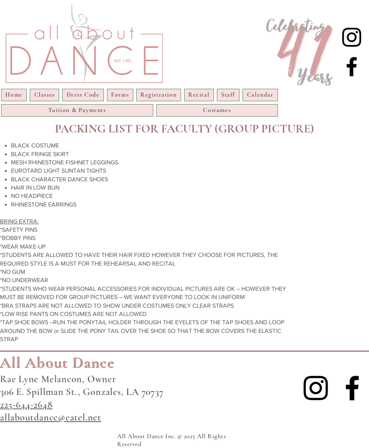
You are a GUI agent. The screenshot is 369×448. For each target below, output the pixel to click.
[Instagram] (351, 37)
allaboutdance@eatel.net (50, 417)
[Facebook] (351, 66)
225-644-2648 (26, 404)
